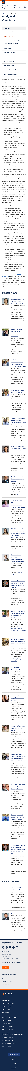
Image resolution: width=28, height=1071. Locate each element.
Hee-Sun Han (14, 537)
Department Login (7, 981)
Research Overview (9, 32)
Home (3, 13)
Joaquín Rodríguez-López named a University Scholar (18, 728)
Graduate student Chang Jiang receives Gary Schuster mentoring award (18, 420)
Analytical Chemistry (9, 36)
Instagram (3, 947)
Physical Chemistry (9, 66)
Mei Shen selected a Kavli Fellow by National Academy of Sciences (18, 301)
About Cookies (13, 1055)
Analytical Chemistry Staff (11, 43)
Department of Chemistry (12, 8)
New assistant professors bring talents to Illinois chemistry (18, 698)
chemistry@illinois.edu (12, 958)
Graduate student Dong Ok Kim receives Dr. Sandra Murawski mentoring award (18, 449)
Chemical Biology (8, 48)
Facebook (6, 947)
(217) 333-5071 (6, 956)
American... (22, 522)
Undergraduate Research (10, 74)
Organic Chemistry (9, 61)
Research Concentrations (11, 70)
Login (5, 967)
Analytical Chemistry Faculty (12, 40)
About (3, 979)
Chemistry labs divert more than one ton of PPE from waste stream (18, 817)
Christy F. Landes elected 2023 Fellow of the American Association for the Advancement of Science (18, 849)
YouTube (13, 947)
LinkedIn (17, 947)
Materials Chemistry (9, 57)
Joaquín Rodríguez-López (18, 914)
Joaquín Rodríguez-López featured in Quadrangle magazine (18, 479)
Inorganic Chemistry (9, 53)
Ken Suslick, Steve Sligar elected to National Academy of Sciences (18, 787)
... (17, 494)
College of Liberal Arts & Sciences (11, 6)
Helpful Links (5, 984)
